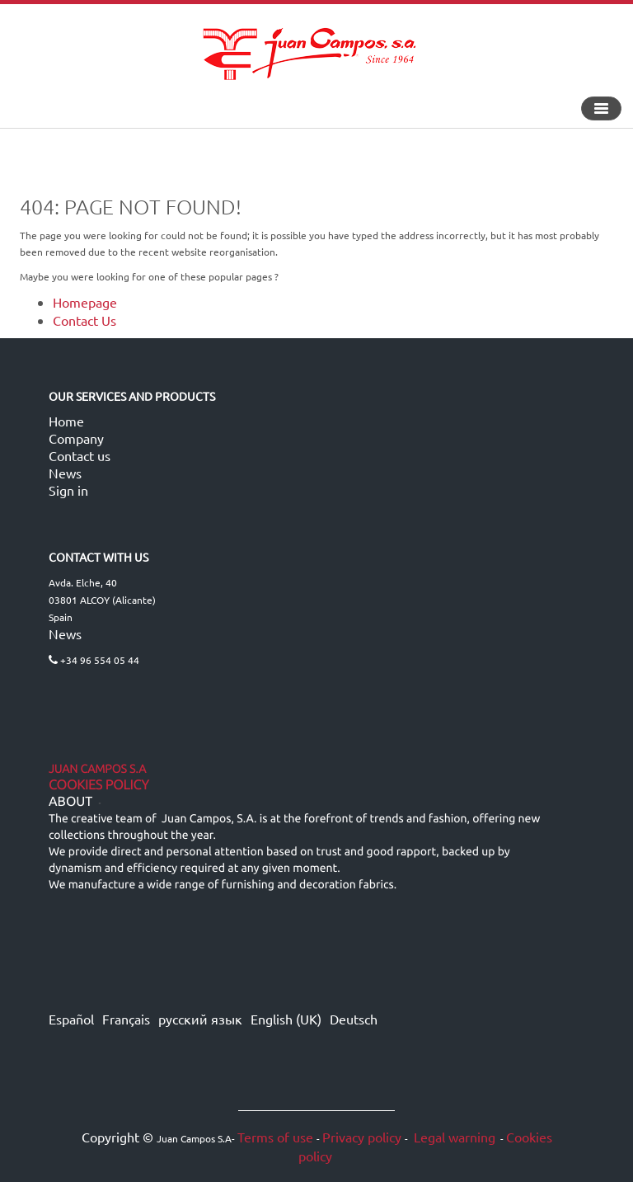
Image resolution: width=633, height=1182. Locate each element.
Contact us (79, 455)
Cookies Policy (99, 785)
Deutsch (353, 1018)
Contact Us (84, 320)
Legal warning (452, 1136)
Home (66, 420)
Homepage (85, 302)
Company (76, 438)
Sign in (68, 490)
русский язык (200, 1018)
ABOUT (70, 801)
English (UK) (286, 1018)
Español (71, 1018)
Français (126, 1018)
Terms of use (275, 1136)
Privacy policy (361, 1136)
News (65, 472)
